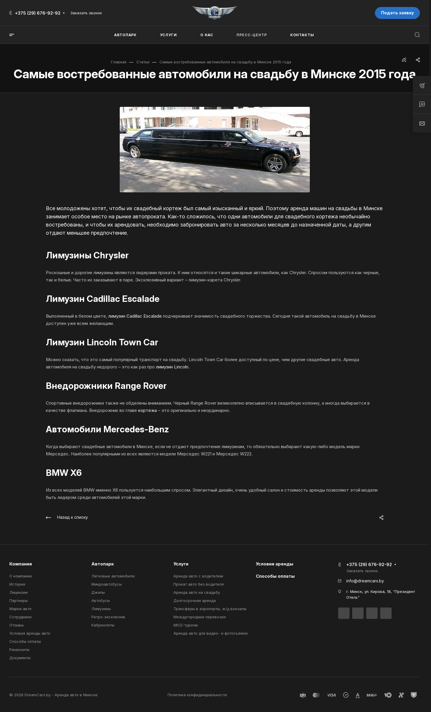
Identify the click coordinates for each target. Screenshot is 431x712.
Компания (20, 564)
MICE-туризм (185, 625)
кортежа (147, 410)
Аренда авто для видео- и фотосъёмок (210, 633)
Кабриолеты (102, 625)
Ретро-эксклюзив (108, 616)
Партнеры (18, 600)
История (17, 584)
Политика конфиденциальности (197, 694)
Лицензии (18, 592)
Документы (20, 657)
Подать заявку (397, 12)
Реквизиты (19, 649)
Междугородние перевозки (199, 616)
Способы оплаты (25, 641)
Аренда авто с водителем (198, 576)
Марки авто (20, 608)
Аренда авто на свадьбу (196, 592)
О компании (20, 576)
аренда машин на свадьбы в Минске (336, 208)
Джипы (98, 592)
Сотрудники (20, 616)
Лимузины (101, 608)
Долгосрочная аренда (194, 600)
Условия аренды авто (29, 633)
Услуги (180, 564)
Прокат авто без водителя (198, 584)
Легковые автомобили (113, 576)
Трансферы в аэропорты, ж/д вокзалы (209, 608)
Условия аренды (274, 564)
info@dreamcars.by (365, 580)
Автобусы (100, 600)
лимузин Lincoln (172, 367)
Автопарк (102, 564)
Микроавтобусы (106, 584)
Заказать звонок (86, 13)
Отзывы (16, 625)
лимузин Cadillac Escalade (135, 316)
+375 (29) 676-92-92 (37, 13)
